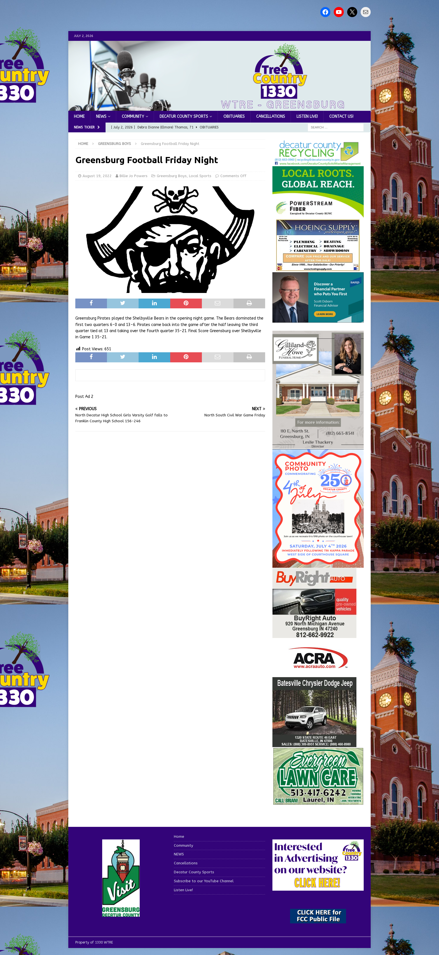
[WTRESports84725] (314, 634)
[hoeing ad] (318, 268)
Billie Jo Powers (134, 176)
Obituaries (234, 116)
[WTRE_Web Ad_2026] (318, 215)
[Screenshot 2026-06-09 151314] (318, 162)
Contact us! (341, 116)
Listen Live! (307, 116)
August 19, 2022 (97, 176)
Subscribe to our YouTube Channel (203, 881)
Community (133, 116)
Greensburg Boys (172, 176)
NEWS (101, 116)
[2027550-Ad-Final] (318, 319)
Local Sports (200, 176)
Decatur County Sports (184, 116)
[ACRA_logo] (318, 665)
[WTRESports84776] (314, 744)
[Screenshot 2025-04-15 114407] (318, 802)
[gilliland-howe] (318, 445)
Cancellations (270, 116)
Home (79, 116)
